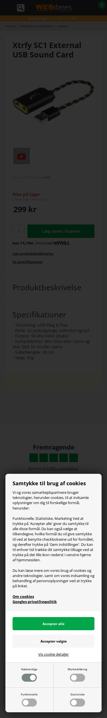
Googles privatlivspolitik (35, 601)
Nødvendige (29, 674)
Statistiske (77, 699)
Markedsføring (77, 674)
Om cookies (23, 596)
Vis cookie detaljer (53, 654)
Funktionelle (29, 699)
